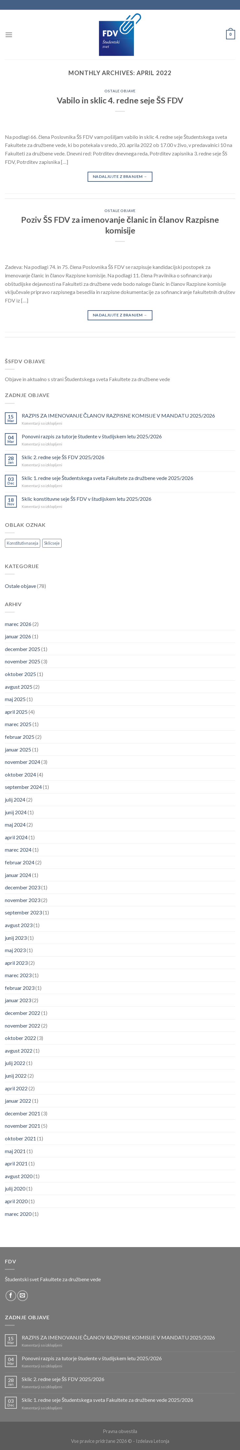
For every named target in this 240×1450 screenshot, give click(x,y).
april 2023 (16, 963)
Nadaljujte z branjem (120, 176)
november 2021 (22, 1126)
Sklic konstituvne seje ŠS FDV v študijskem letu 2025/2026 (86, 499)
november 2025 (22, 661)
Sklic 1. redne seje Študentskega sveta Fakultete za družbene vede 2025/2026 (107, 478)
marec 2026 (18, 624)
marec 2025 (18, 724)
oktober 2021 (20, 1138)
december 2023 (22, 887)
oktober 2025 (20, 674)
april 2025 (16, 712)
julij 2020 (15, 1188)
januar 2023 (18, 1000)
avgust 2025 (18, 687)
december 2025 (22, 649)
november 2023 (22, 900)
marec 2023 (18, 975)
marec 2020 (18, 1214)
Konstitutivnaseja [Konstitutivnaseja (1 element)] (22, 543)
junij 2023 (16, 938)
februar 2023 (19, 988)
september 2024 (23, 787)
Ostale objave (119, 91)
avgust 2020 (18, 1176)
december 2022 (22, 1013)
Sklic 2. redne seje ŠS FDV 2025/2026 (63, 457)
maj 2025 (15, 699)
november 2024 (22, 762)
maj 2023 (15, 950)
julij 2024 (15, 799)
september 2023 (23, 912)
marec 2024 (18, 849)
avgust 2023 (18, 925)
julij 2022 (15, 1063)
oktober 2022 (20, 1038)
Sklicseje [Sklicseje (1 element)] (52, 543)
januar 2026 (18, 636)
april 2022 (16, 1088)
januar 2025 (18, 749)
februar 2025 (19, 737)
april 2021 (16, 1163)
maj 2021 (15, 1151)
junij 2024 (16, 812)
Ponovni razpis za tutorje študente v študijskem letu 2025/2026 (92, 436)
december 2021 (22, 1113)
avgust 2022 (18, 1050)
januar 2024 (18, 875)
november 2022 (22, 1025)
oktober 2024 (20, 774)
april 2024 (16, 837)
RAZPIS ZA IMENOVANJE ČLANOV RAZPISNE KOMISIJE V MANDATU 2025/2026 (118, 415)
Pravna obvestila (120, 1431)
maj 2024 (15, 824)
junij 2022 (16, 1075)
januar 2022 (18, 1100)
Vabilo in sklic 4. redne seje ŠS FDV (120, 100)
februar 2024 (19, 862)
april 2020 (16, 1201)
